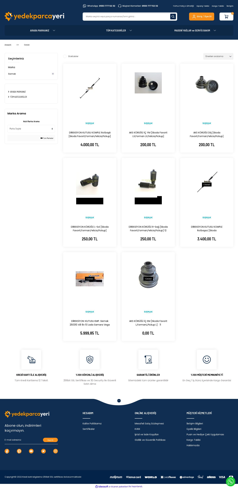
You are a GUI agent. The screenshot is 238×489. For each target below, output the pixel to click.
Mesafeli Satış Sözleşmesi (149, 423)
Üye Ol (208, 16)
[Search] (130, 16)
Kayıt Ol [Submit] (50, 440)
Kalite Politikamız (92, 423)
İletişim (230, 6)
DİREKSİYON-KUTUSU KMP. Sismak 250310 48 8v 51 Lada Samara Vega (90, 322)
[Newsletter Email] (31, 440)
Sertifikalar (89, 429)
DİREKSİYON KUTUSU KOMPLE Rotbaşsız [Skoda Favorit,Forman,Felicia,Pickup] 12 (207, 228)
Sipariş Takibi (203, 6)
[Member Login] (197, 16)
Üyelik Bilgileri (194, 429)
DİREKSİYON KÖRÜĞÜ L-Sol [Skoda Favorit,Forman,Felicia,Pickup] (90, 228)
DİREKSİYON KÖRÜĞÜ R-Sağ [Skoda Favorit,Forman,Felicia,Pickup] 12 (148, 228)
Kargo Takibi (218, 6)
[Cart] (226, 16)
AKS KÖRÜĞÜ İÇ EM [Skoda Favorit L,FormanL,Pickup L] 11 (148, 322)
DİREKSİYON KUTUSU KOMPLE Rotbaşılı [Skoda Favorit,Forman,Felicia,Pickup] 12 (90, 134)
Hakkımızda (193, 445)
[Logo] (34, 16)
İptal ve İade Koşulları (147, 434)
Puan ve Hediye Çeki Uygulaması (205, 434)
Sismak (27, 44)
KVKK (137, 429)
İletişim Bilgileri (195, 423)
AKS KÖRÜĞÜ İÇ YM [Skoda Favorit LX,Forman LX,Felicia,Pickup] (148, 134)
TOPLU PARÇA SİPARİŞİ (183, 6)
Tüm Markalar (47, 138)
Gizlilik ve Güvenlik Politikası (150, 440)
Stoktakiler (73, 56)
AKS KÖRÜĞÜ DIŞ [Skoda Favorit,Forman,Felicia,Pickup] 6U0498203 (207, 134)
